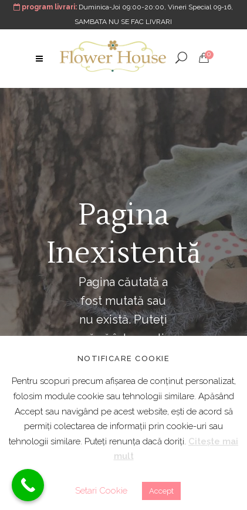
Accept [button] (161, 491)
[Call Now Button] (28, 485)
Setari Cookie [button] (101, 490)
